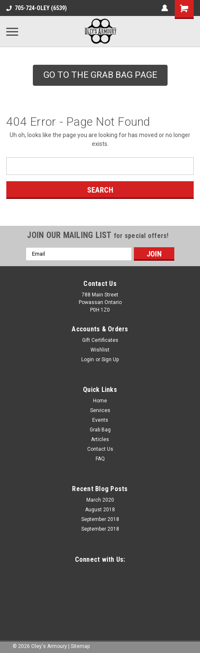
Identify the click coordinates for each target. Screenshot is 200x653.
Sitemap (80, 646)
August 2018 (100, 510)
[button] (100, 75)
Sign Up (110, 359)
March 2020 (100, 500)
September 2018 (100, 519)
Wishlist (100, 350)
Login (87, 359)
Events (100, 420)
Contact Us (100, 449)
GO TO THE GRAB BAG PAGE (100, 75)
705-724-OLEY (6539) (36, 8)
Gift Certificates (100, 340)
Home (100, 401)
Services (100, 410)
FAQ (100, 459)
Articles (100, 439)
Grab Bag (100, 430)
